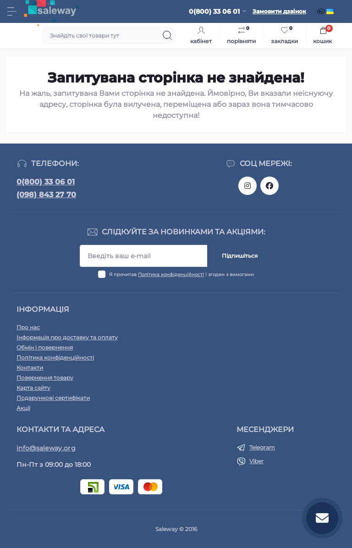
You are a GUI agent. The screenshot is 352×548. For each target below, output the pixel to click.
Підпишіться (240, 255)
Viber (256, 461)
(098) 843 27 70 (46, 194)
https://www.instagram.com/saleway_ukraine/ (247, 185)
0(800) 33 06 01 (45, 181)
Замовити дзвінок (279, 11)
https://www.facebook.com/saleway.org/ (269, 185)
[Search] (167, 35)
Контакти (29, 367)
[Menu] (11, 11)
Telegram (262, 447)
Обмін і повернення (44, 347)
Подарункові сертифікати (53, 397)
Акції (23, 407)
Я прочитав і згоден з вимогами (181, 274)
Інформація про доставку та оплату (67, 337)
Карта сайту (33, 387)
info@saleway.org (46, 448)
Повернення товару (44, 377)
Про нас (28, 327)
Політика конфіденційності (171, 274)
